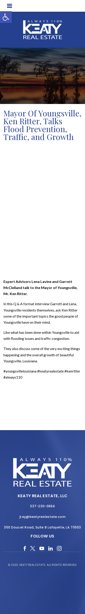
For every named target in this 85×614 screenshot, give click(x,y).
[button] (6, 17)
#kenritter (72, 371)
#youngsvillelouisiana (19, 371)
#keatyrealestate (50, 371)
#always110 (12, 377)
